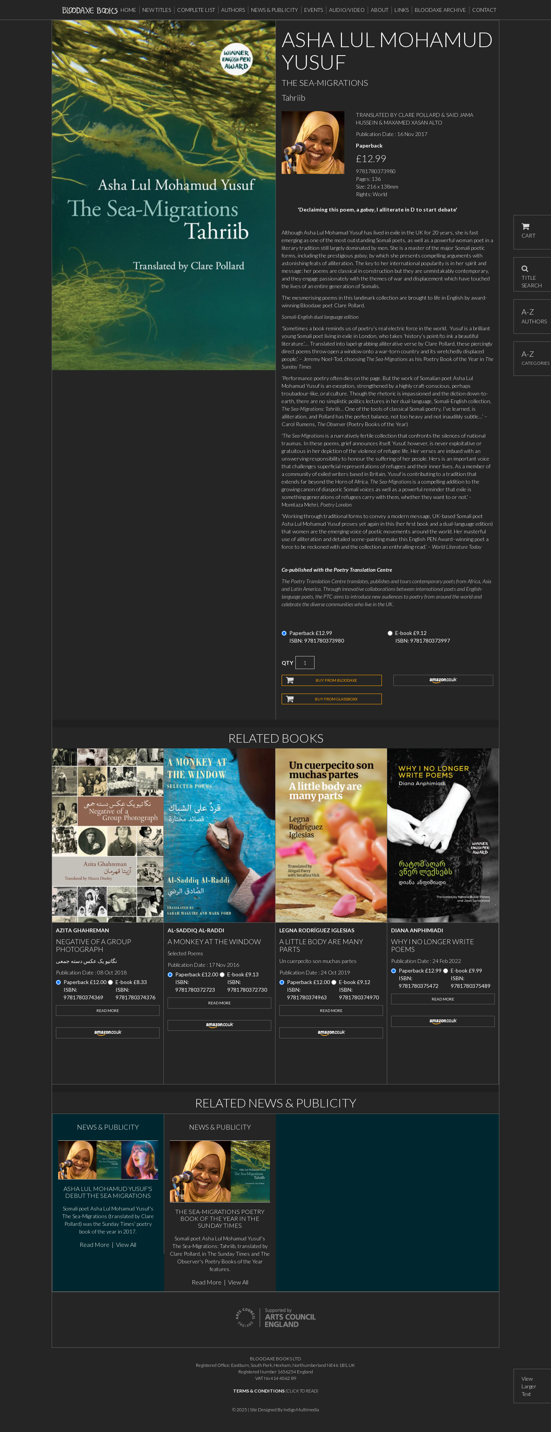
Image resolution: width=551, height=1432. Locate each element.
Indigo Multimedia (301, 1409)
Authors (233, 10)
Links (402, 10)
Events (313, 10)
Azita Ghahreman (82, 930)
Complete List (196, 10)
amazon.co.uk (443, 680)
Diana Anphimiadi (417, 930)
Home (128, 10)
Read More (107, 1010)
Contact (484, 10)
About (379, 10)
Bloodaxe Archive (440, 10)
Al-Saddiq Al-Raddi (196, 930)
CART (529, 231)
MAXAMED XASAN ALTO (413, 122)
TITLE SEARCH (532, 274)
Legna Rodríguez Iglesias (316, 930)
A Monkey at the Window (214, 941)
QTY (287, 662)
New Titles (156, 10)
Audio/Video (347, 10)
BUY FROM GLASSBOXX (336, 699)
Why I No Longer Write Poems (432, 945)
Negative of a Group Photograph (93, 945)
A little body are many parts (321, 945)
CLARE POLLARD (419, 115)
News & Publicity (274, 10)
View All (126, 1244)
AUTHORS (532, 316)
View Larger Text (529, 1386)
